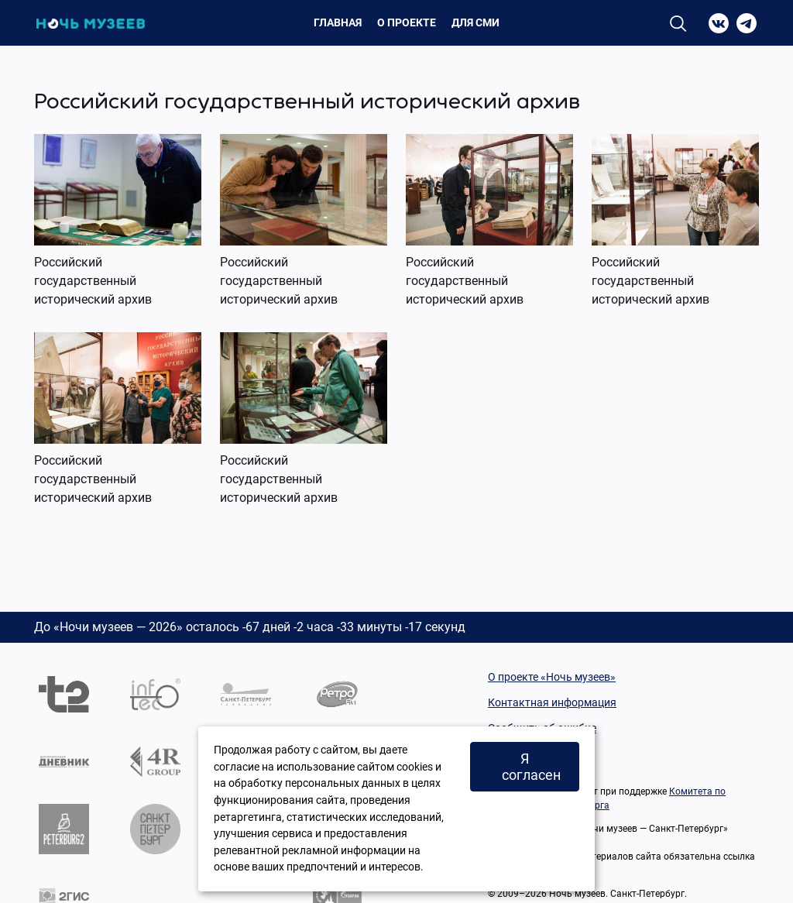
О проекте (406, 22)
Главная (338, 22)
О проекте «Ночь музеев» (552, 677)
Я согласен (531, 766)
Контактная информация (552, 702)
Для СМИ (475, 22)
